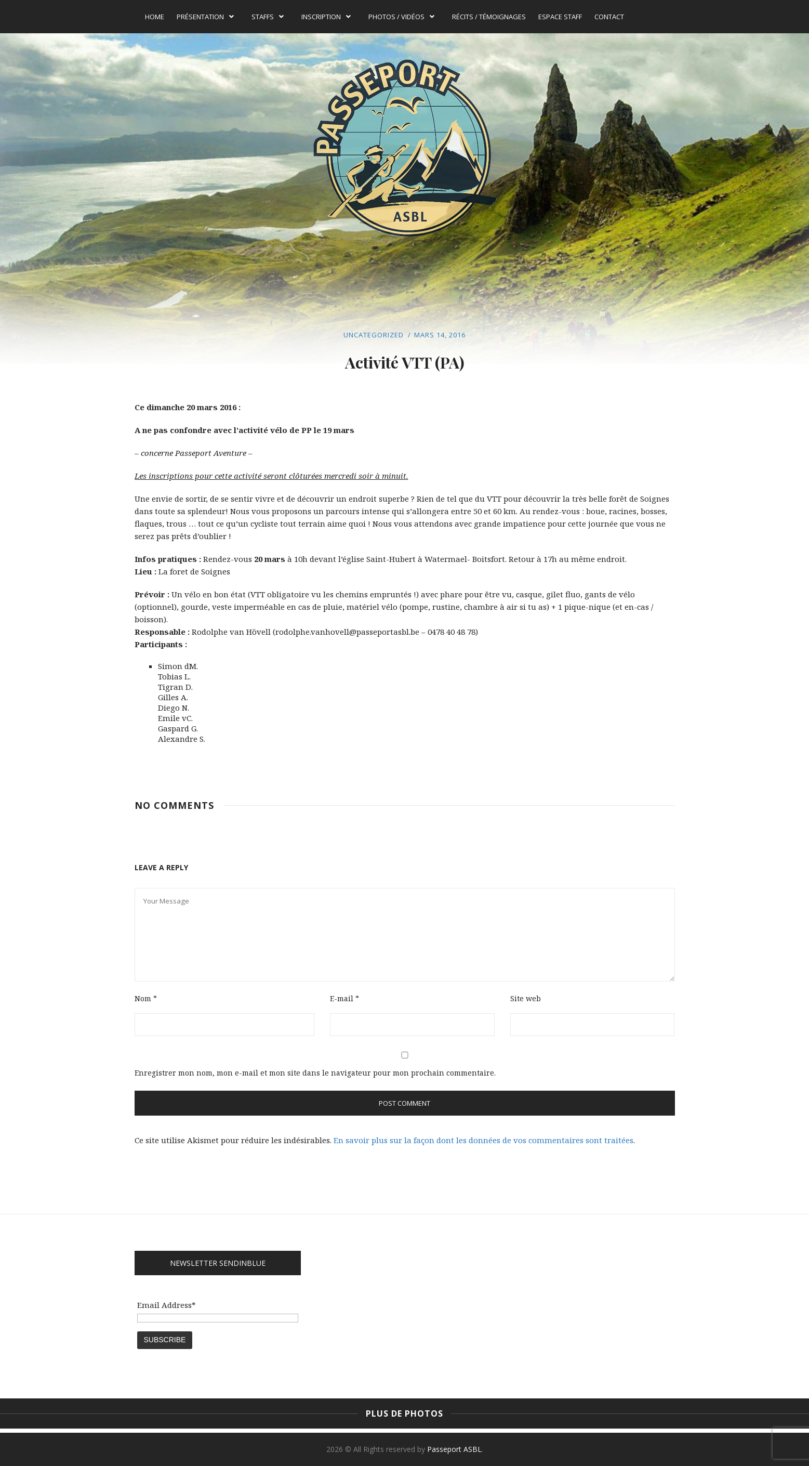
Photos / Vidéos (401, 16)
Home (154, 16)
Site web (525, 998)
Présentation (205, 16)
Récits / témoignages (489, 16)
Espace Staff (560, 16)
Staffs (267, 16)
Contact (609, 16)
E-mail (344, 998)
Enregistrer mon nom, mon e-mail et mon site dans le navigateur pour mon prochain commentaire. (315, 1073)
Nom (146, 998)
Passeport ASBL (454, 1449)
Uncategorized (373, 334)
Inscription (326, 16)
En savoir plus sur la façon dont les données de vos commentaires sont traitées (483, 1140)
